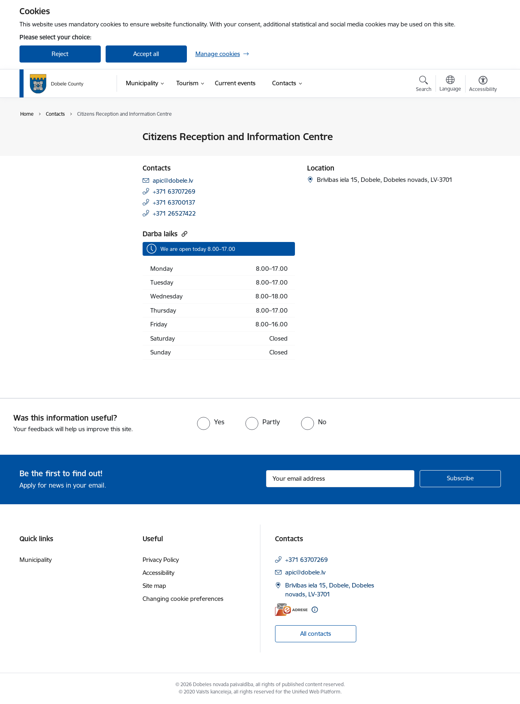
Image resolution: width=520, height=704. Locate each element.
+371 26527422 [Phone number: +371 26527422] (174, 213)
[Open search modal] (424, 85)
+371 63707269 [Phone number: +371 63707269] (174, 191)
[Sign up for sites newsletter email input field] (340, 478)
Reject (60, 54)
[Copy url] (183, 233)
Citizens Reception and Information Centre (59, 154)
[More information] (315, 610)
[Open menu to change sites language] (450, 84)
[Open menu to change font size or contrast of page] (483, 85)
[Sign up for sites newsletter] (460, 478)
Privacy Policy (161, 560)
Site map (154, 586)
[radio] (210, 422)
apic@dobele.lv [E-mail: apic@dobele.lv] (173, 180)
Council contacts (50, 137)
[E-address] (291, 609)
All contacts (315, 633)
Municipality (36, 560)
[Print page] (480, 133)
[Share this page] (480, 154)
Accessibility (158, 573)
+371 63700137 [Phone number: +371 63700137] (174, 202)
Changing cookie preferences (183, 599)
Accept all (146, 54)
